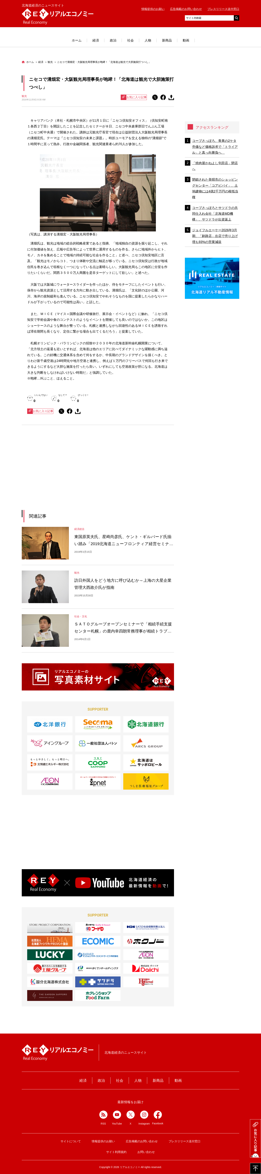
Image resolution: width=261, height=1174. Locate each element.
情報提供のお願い (153, 9)
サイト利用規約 (116, 1152)
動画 (186, 40)
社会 (130, 40)
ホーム (77, 40)
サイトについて (71, 1141)
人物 (148, 40)
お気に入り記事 (134, 97)
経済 (95, 40)
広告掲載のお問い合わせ (186, 9)
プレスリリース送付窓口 (223, 9)
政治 (113, 40)
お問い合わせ (146, 1152)
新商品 (167, 40)
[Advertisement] (64, 472)
